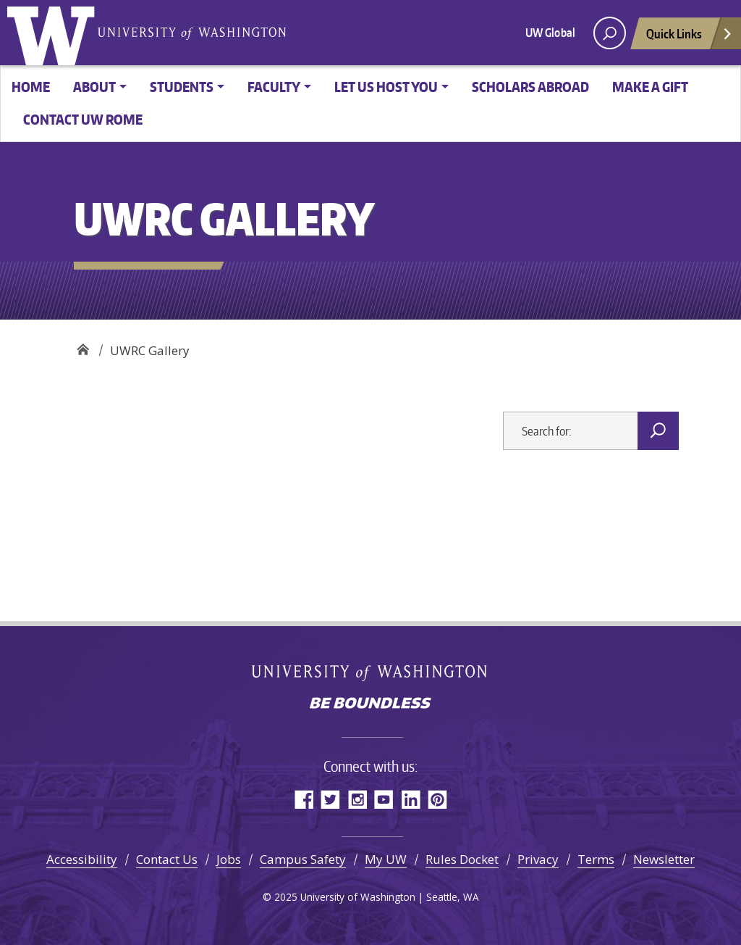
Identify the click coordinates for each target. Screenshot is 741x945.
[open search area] (609, 33)
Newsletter (664, 859)
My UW (386, 859)
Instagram (357, 799)
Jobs (228, 859)
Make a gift (650, 87)
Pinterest (437, 799)
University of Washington (54, 32)
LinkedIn (410, 799)
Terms (595, 859)
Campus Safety (303, 859)
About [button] (94, 87)
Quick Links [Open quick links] (689, 37)
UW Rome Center (83, 345)
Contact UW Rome (83, 119)
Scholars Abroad (530, 87)
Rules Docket (462, 859)
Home (31, 87)
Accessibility (81, 859)
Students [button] (181, 87)
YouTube (384, 799)
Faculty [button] (273, 87)
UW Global (550, 32)
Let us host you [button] (386, 87)
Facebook (303, 799)
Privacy (538, 859)
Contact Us (167, 859)
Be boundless (370, 704)
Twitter (330, 799)
